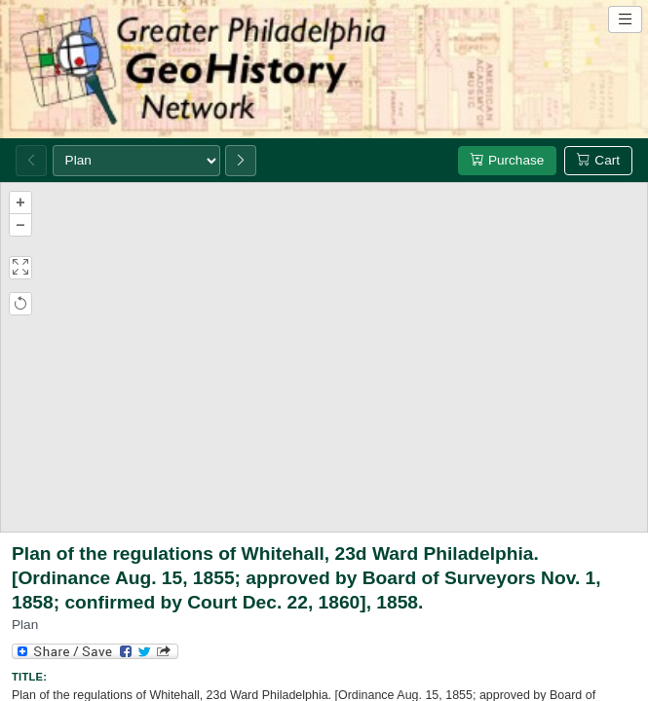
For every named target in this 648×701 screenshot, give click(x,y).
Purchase (507, 160)
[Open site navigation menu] (625, 19)
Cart (598, 160)
